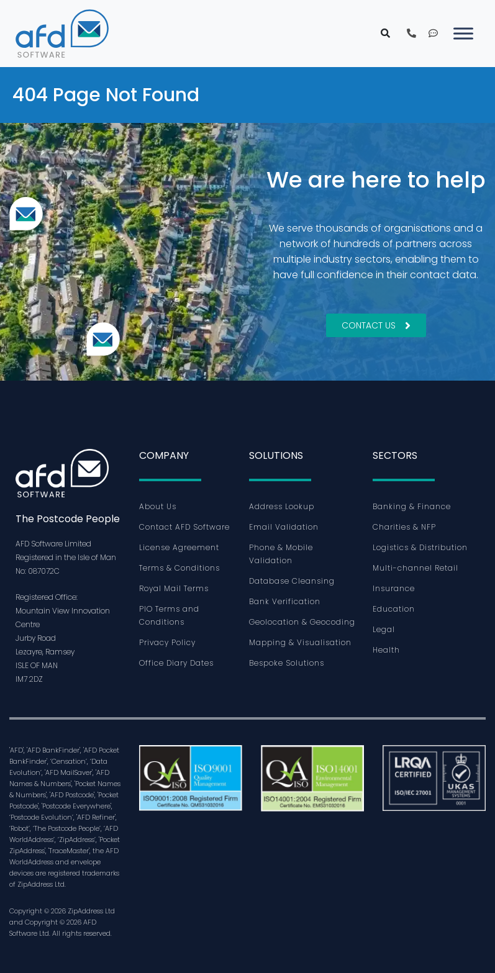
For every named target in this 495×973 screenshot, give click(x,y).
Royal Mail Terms (174, 588)
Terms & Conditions (179, 568)
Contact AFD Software (184, 527)
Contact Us (376, 325)
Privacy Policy (167, 642)
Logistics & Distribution (420, 547)
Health (386, 650)
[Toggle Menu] (463, 33)
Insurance (394, 588)
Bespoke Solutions (286, 663)
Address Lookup (281, 506)
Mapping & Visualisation (300, 642)
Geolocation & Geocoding (302, 622)
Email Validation (284, 527)
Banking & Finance (412, 506)
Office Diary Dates (176, 663)
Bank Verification (284, 601)
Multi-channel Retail (415, 568)
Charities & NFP (404, 527)
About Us (157, 506)
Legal (384, 629)
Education (394, 609)
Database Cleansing (292, 581)
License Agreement (179, 547)
